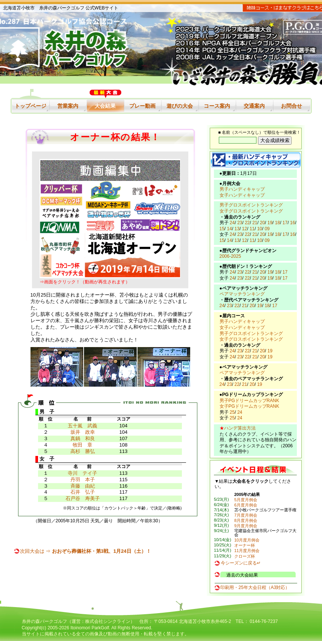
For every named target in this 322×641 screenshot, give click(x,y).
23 (239, 222)
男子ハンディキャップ (242, 189)
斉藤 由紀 (82, 486)
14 (229, 228)
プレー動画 (142, 106)
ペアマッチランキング (242, 294)
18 (277, 222)
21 (254, 222)
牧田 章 (82, 445)
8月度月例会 (245, 520)
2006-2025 (230, 256)
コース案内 (217, 106)
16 (292, 222)
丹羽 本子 (82, 479)
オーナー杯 (244, 545)
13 (237, 228)
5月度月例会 (245, 499)
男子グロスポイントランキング (251, 205)
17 (284, 222)
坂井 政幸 (82, 432)
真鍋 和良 (82, 438)
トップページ (30, 106)
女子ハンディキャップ (242, 195)
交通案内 (254, 106)
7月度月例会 (245, 515)
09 (267, 228)
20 (262, 222)
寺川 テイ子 (82, 473)
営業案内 (67, 106)
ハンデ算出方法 (240, 428)
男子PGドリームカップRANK (249, 400)
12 (244, 228)
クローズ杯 (244, 556)
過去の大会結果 (242, 575)
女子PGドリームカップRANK (249, 406)
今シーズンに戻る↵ (241, 563)
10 (259, 228)
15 (222, 228)
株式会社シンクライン (107, 621)
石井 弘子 (82, 492)
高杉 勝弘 (82, 451)
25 (232, 412)
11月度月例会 (246, 550)
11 (252, 228)
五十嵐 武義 (82, 425)
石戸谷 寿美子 (83, 498)
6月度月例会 (245, 505)
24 (232, 222)
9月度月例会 (245, 525)
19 (269, 222)
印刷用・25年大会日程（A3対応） (255, 587)
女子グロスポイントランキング (251, 211)
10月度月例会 (246, 540)
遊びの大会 (179, 106)
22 (247, 222)
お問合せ (291, 106)
